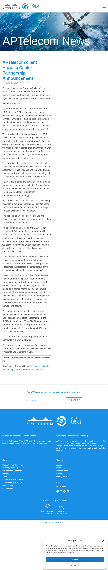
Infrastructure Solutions (12, 479)
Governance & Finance (12, 471)
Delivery (5, 474)
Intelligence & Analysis (12, 482)
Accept (75, 559)
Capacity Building (10, 468)
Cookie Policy (74, 565)
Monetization (8, 488)
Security (6, 476)
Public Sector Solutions (12, 465)
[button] (103, 541)
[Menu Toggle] (104, 6)
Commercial (7, 485)
